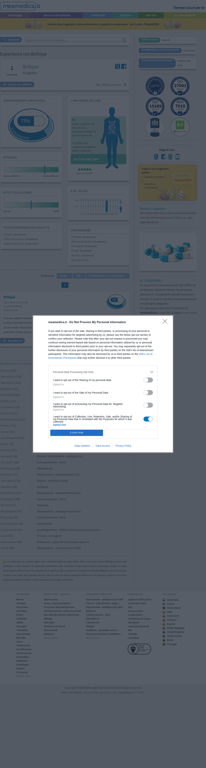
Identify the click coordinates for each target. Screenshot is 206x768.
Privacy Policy (123, 445)
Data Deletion (82, 445)
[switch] (148, 380)
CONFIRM (76, 433)
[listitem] (103, 372)
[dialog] (103, 384)
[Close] (166, 322)
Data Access (103, 445)
